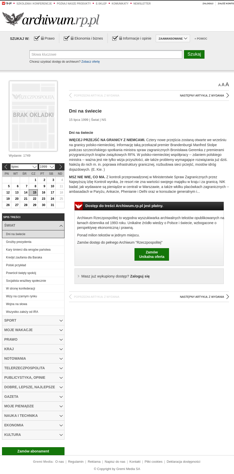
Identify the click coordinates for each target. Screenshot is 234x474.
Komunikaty (120, 3)
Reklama (94, 461)
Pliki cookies (154, 461)
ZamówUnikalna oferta (151, 254)
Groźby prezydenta (18, 242)
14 (25, 192)
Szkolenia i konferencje (34, 3)
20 (16, 199)
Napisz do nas (115, 461)
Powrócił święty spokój (21, 273)
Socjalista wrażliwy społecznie (26, 280)
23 (43, 199)
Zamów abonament (33, 451)
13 (16, 192)
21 (25, 199)
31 (52, 205)
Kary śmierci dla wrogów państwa (28, 249)
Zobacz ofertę (90, 61)
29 (34, 205)
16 (43, 192)
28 (25, 205)
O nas (59, 461)
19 (8, 199)
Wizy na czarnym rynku (21, 296)
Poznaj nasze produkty (74, 3)
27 (16, 205)
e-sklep (101, 3)
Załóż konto (226, 3)
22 (34, 199)
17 (52, 192)
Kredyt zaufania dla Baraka (24, 257)
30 (43, 205)
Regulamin (76, 461)
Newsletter (142, 3)
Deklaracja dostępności (183, 461)
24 (52, 199)
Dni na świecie (15, 234)
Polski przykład (16, 265)
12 (8, 192)
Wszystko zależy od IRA (22, 312)
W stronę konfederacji (20, 288)
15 (34, 192)
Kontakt (135, 461)
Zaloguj (207, 3)
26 (8, 205)
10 (52, 186)
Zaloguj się (116, 276)
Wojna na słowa (16, 304)
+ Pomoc (200, 38)
